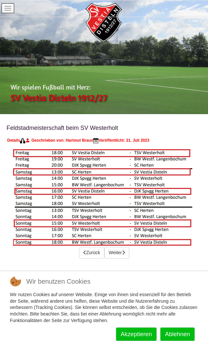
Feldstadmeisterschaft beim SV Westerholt (62, 128)
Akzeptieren (136, 334)
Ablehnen (177, 334)
